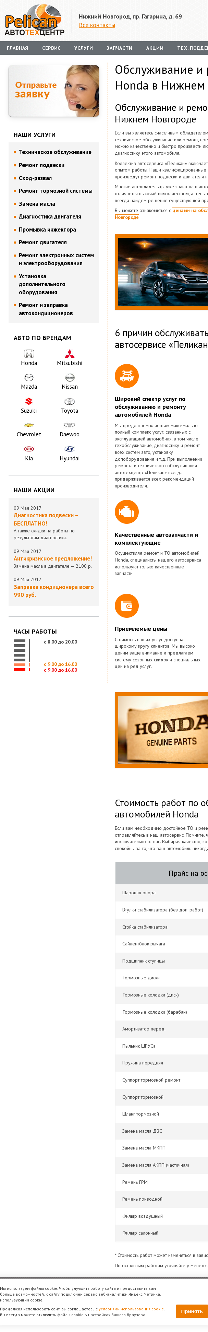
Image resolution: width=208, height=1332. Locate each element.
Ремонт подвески (41, 165)
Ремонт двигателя (43, 242)
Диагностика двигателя (50, 216)
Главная (17, 48)
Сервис (51, 48)
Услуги (83, 48)
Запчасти (120, 48)
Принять (192, 1311)
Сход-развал (35, 178)
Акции (155, 48)
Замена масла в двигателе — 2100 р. (54, 562)
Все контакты (97, 25)
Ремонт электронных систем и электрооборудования (56, 259)
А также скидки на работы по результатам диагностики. (54, 526)
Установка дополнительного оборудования (42, 284)
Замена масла (37, 204)
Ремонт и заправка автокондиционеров (46, 309)
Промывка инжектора (47, 229)
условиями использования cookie (131, 1308)
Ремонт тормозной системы (56, 191)
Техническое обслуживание (55, 152)
